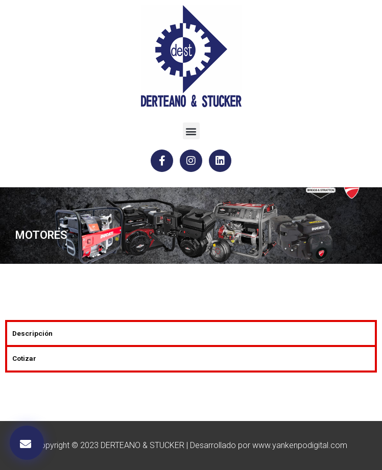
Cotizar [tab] (24, 358)
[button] (191, 130)
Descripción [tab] (32, 333)
